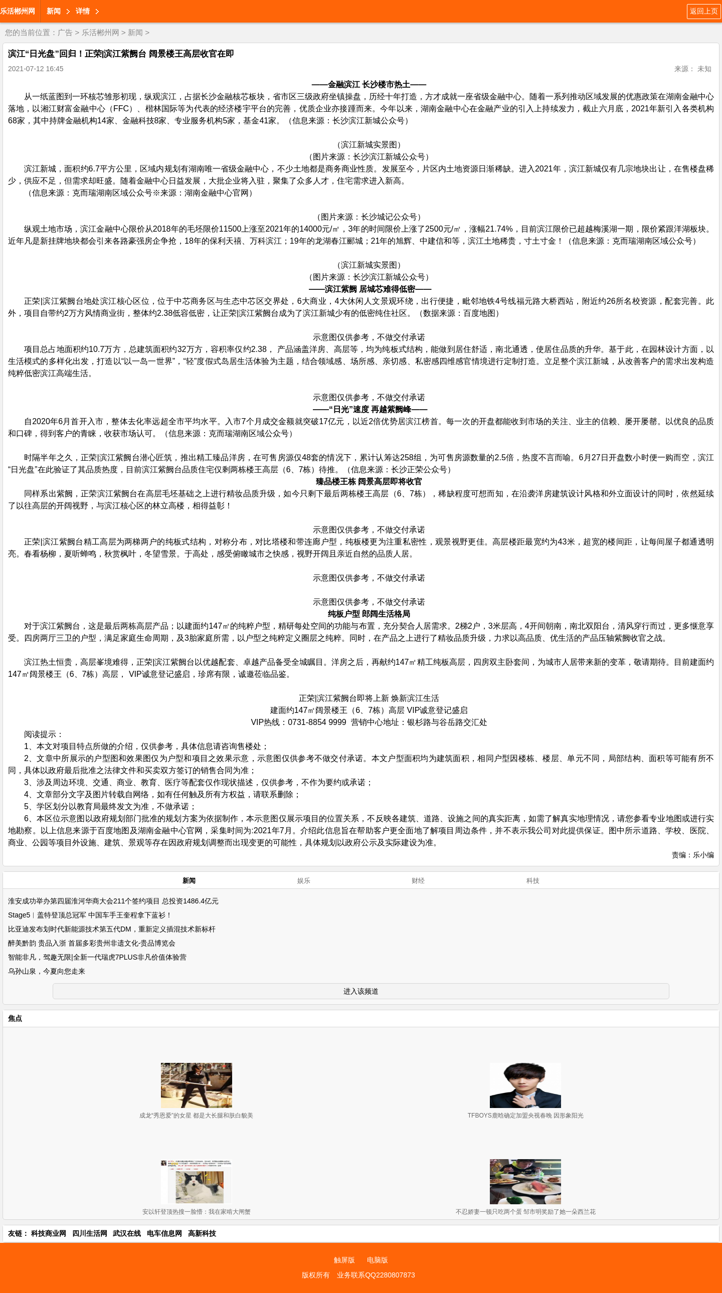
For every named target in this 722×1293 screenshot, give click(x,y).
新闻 (54, 11)
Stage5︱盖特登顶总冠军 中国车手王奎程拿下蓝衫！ (90, 915)
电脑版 (377, 1260)
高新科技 (202, 1233)
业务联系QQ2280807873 (376, 1275)
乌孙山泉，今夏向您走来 (46, 971)
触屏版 (344, 1260)
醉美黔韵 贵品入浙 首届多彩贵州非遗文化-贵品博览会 (91, 943)
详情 (83, 11)
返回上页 (704, 11)
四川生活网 (89, 1233)
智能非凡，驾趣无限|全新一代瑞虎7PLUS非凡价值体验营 (97, 957)
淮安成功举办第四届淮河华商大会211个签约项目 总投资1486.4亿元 (113, 901)
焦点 (15, 1018)
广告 (65, 32)
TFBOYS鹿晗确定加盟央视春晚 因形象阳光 (526, 1115)
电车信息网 (164, 1233)
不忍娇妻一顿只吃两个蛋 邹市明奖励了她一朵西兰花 (526, 1211)
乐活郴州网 (17, 11)
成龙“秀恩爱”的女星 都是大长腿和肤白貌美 (196, 1115)
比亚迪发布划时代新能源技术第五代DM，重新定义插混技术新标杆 (112, 929)
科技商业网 (48, 1233)
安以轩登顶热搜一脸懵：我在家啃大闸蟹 (196, 1211)
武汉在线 (127, 1233)
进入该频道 (361, 991)
